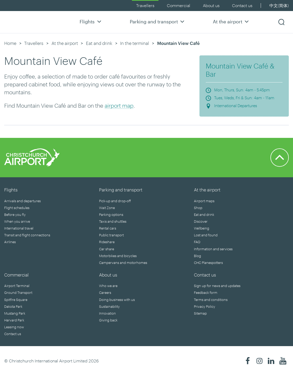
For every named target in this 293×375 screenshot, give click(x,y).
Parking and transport (158, 21)
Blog (197, 256)
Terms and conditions (211, 300)
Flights (91, 21)
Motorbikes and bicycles (118, 256)
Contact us (242, 5)
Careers (105, 292)
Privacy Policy (204, 306)
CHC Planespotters (208, 263)
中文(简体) (279, 5)
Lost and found (206, 235)
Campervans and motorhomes (123, 263)
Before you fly (15, 214)
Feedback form (205, 292)
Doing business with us (117, 300)
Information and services (213, 249)
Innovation (107, 313)
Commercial (178, 5)
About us (211, 5)
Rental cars (107, 228)
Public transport (111, 235)
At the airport (231, 21)
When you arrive (17, 221)
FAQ (197, 242)
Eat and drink (99, 43)
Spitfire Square (15, 300)
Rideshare (107, 242)
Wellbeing (201, 228)
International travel (18, 228)
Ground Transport (18, 292)
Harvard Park (14, 320)
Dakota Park (13, 306)
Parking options (111, 214)
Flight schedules (16, 208)
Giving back (108, 320)
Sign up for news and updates (217, 286)
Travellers (145, 5)
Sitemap (200, 313)
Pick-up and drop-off (115, 201)
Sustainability (109, 306)
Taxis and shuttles (112, 221)
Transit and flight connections (27, 235)
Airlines (10, 242)
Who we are (108, 286)
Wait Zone (107, 208)
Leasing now (14, 327)
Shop (198, 208)
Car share (106, 249)
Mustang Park (14, 313)
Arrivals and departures (22, 201)
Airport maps (204, 201)
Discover (201, 221)
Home (10, 43)
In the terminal (134, 43)
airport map (119, 105)
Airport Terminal (16, 286)
